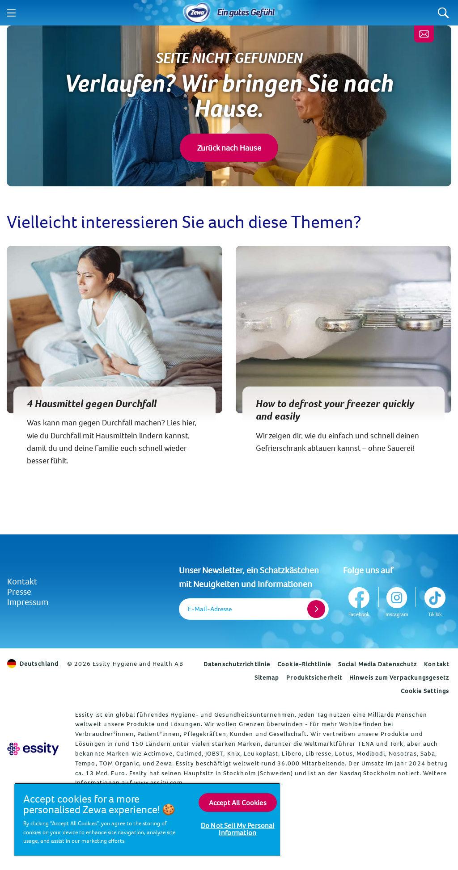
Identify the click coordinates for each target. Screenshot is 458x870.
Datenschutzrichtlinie (237, 664)
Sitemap (267, 677)
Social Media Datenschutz (377, 664)
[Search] (443, 13)
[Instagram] (397, 600)
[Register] (316, 609)
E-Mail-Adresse (210, 609)
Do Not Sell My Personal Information (238, 829)
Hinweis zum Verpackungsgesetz (399, 677)
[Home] (196, 13)
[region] (147, 819)
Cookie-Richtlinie (304, 664)
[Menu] (11, 13)
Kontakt (22, 581)
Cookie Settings (425, 691)
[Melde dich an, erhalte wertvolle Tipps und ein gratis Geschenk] (424, 33)
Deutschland (32, 663)
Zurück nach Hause (229, 148)
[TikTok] (434, 600)
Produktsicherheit (314, 677)
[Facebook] (360, 600)
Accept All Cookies (238, 802)
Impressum (27, 601)
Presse (19, 591)
